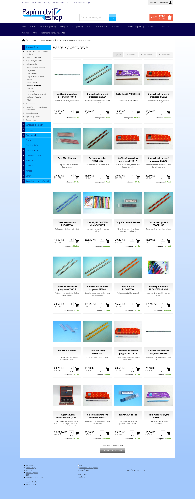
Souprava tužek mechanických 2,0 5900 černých (67, 416)
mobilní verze (82, 477)
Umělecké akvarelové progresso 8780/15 (128, 352)
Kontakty (47, 2)
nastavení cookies (84, 470)
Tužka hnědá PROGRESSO (128, 94)
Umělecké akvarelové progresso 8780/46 (97, 288)
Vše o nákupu (37, 2)
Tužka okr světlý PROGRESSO (97, 352)
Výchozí (118, 55)
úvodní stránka (31, 482)
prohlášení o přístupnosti (88, 468)
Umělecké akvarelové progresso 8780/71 (97, 416)
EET (68, 2)
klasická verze (82, 474)
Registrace (153, 2)
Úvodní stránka (31, 40)
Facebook (25, 2)
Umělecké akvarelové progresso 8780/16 (67, 288)
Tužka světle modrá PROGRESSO (67, 224)
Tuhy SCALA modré (67, 350)
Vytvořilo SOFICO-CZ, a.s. (136, 470)
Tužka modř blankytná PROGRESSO (158, 416)
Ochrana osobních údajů (81, 2)
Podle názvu (131, 55)
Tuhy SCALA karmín (67, 158)
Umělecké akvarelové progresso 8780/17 (128, 159)
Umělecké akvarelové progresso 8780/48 (158, 159)
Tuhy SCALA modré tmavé (128, 222)
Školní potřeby (46, 40)
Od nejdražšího (164, 55)
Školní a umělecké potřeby (65, 40)
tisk (80, 465)
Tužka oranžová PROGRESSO (128, 288)
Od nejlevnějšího (147, 55)
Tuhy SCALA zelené (128, 414)
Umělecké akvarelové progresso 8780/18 (67, 95)
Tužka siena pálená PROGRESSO (158, 224)
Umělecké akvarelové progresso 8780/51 (97, 95)
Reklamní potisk (58, 2)
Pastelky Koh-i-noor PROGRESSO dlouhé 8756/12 (158, 288)
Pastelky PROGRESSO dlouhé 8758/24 (97, 224)
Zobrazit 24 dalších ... (113, 450)
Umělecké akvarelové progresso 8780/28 (158, 95)
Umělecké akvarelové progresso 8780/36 (158, 352)
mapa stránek (31, 484)
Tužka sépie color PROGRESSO (97, 159)
